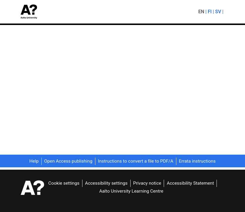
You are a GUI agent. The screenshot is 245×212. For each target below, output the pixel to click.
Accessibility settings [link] (106, 183)
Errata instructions (198, 161)
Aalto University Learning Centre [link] (131, 191)
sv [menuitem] (218, 12)
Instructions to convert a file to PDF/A (136, 161)
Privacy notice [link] (146, 183)
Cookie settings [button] (63, 183)
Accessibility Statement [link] (190, 183)
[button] (31, 11)
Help (34, 161)
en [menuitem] (201, 12)
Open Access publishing (68, 161)
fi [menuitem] (210, 12)
